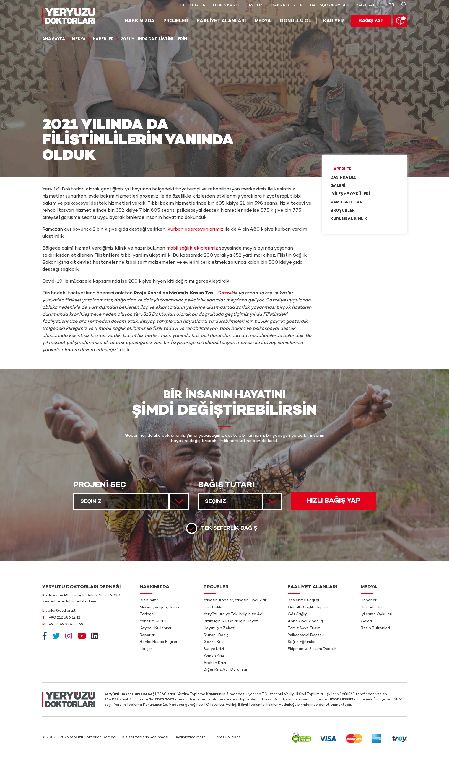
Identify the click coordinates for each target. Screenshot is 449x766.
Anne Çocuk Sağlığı (306, 621)
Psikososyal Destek (306, 635)
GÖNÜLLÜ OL (295, 21)
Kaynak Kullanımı (155, 628)
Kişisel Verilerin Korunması (145, 737)
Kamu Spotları (347, 202)
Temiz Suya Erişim (304, 628)
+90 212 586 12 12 (64, 617)
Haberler (103, 39)
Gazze (224, 293)
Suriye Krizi (214, 649)
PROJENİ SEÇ (99, 485)
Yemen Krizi (214, 655)
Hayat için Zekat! (219, 628)
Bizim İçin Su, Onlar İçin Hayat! (231, 621)
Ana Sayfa (53, 39)
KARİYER (333, 21)
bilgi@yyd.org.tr (62, 610)
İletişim (146, 649)
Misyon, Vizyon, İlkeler (160, 607)
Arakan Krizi (215, 663)
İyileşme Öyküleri (350, 194)
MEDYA (263, 21)
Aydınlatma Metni (190, 737)
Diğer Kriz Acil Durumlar (226, 669)
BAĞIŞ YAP (365, 5)
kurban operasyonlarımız (195, 229)
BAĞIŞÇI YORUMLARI (329, 5)
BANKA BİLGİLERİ (287, 5)
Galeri (338, 186)
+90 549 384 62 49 (66, 624)
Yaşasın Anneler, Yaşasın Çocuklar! (235, 600)
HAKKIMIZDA (139, 21)
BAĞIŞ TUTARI (226, 485)
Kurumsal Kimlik (349, 219)
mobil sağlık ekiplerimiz (192, 248)
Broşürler (343, 210)
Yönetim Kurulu (154, 621)
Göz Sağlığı (298, 614)
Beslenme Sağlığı (303, 600)
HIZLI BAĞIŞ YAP (333, 501)
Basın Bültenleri (375, 628)
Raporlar (147, 635)
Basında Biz (343, 177)
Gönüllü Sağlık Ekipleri (308, 607)
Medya (79, 39)
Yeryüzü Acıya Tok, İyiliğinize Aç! (233, 614)
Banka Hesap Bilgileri (159, 642)
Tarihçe (147, 614)
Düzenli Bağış (216, 635)
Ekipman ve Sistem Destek (312, 649)
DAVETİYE (255, 5)
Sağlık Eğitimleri (302, 642)
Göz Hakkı (213, 607)
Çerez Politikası (228, 737)
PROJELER (175, 21)
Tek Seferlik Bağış (229, 528)
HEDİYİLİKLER (193, 5)
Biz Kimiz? (149, 600)
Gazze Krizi (214, 642)
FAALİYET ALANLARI (221, 21)
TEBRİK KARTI (225, 5)
